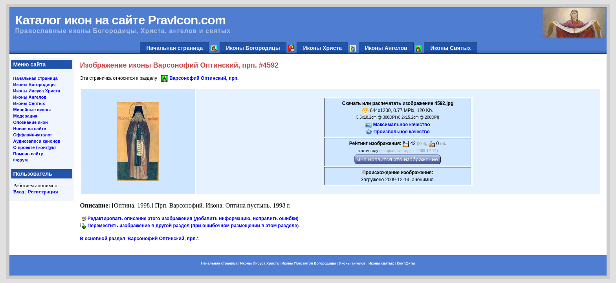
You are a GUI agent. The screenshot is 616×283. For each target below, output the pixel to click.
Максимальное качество (401, 124)
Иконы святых (381, 263)
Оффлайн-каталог (32, 134)
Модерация (25, 116)
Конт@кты (406, 263)
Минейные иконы (32, 109)
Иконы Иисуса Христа (36, 90)
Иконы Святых (450, 48)
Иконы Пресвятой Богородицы (309, 263)
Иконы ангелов (352, 263)
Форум (20, 160)
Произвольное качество (401, 131)
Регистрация (43, 192)
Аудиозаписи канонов (36, 141)
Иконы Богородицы (253, 48)
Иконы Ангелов (386, 48)
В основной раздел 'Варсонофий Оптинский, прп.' (139, 238)
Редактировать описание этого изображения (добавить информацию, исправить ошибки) (193, 218)
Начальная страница (174, 48)
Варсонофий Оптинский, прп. (203, 78)
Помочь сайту (28, 153)
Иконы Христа (322, 48)
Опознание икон (30, 122)
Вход (18, 192)
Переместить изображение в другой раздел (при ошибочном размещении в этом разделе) (193, 225)
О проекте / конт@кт (35, 147)
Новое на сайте (29, 128)
